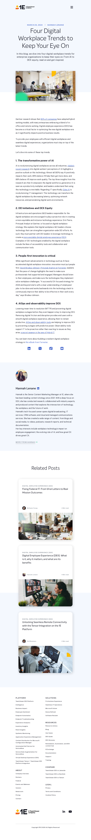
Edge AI (66, 190)
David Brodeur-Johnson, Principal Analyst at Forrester (43, 268)
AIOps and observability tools (38, 322)
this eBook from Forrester (36, 342)
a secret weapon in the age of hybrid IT (37, 332)
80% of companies (49, 119)
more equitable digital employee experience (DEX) (44, 237)
